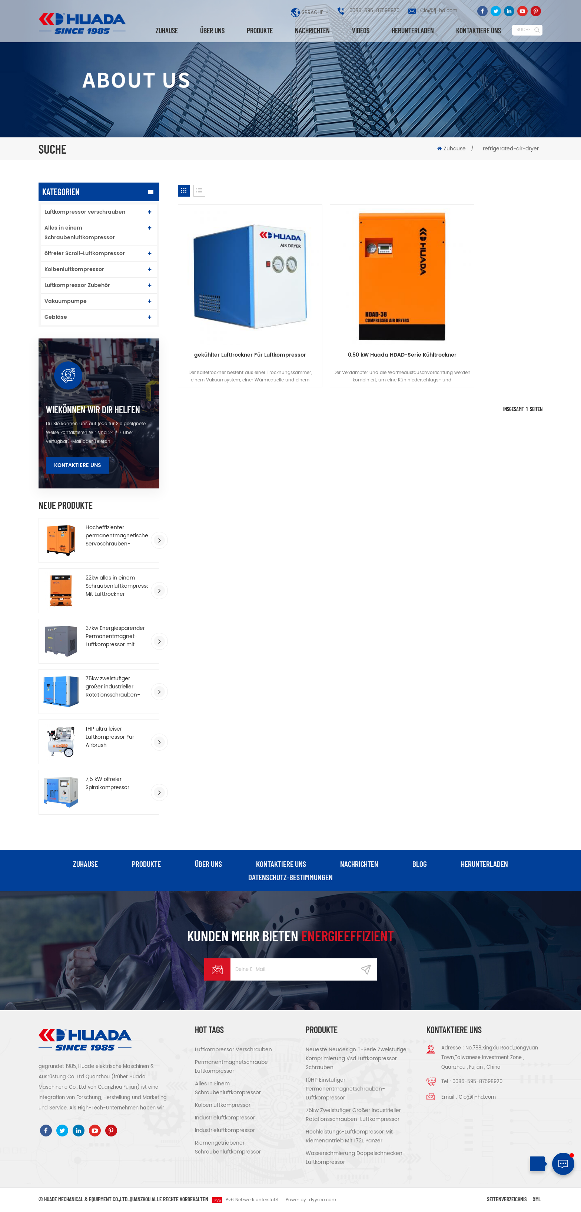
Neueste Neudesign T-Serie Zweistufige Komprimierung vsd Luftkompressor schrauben (356, 1059)
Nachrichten (312, 30)
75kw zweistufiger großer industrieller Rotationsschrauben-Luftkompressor (113, 687)
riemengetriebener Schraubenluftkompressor (228, 1147)
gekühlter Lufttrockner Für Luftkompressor (236, 331)
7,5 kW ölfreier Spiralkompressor (107, 783)
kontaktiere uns (478, 30)
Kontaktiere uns (77, 465)
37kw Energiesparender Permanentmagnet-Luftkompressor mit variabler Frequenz (115, 636)
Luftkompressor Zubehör (77, 285)
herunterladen (413, 30)
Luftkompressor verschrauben (84, 212)
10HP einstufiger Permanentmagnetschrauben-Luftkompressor (345, 1089)
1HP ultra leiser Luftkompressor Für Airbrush (110, 737)
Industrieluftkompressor (225, 1118)
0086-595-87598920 (374, 11)
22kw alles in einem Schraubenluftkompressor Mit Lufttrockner (117, 586)
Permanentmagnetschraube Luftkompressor (231, 1067)
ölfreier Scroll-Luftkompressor (84, 253)
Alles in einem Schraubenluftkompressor (79, 233)
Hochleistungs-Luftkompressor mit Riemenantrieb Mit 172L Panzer (349, 1136)
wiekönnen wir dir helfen (93, 409)
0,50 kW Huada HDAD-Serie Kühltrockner (360, 327)
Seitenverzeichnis (507, 1199)
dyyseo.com (322, 1200)
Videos (360, 30)
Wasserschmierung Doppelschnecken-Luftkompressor (355, 1158)
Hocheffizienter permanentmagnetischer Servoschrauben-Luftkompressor (117, 536)
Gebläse (55, 317)
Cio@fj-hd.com (438, 11)
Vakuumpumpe (65, 301)
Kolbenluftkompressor (74, 269)
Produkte (260, 30)
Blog (420, 864)
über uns (212, 30)
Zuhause (167, 30)
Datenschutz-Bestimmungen (290, 877)
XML (537, 1199)
